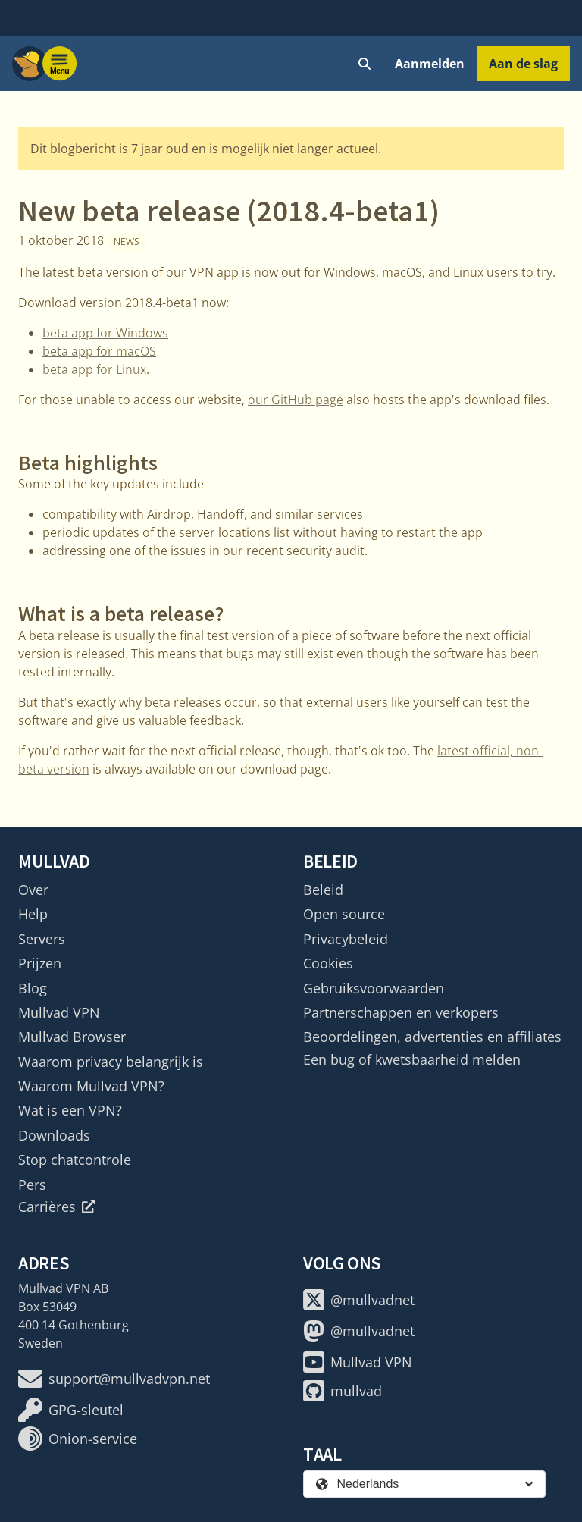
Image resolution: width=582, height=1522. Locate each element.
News (126, 241)
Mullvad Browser (72, 1037)
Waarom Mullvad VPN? (91, 1086)
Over (33, 889)
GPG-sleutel (71, 1410)
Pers (32, 1184)
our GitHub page (295, 399)
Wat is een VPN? (70, 1110)
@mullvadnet (359, 1300)
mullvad (342, 1391)
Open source (344, 914)
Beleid (323, 889)
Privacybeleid (345, 939)
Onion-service (77, 1438)
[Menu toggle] (59, 63)
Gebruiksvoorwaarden (373, 988)
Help (33, 914)
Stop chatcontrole (74, 1159)
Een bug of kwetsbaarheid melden (412, 1059)
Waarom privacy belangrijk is (110, 1062)
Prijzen (39, 963)
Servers (41, 939)
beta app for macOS (99, 351)
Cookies (328, 963)
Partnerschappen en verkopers (401, 1012)
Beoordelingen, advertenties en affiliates (432, 1037)
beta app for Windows (105, 333)
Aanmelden (430, 63)
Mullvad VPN (59, 1012)
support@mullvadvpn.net (114, 1379)
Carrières (56, 1206)
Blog (32, 988)
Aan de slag (523, 63)
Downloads (54, 1135)
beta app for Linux (94, 369)
